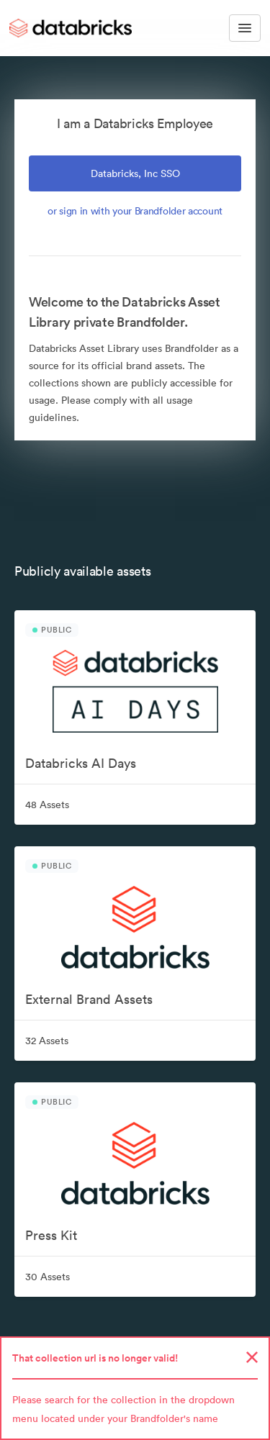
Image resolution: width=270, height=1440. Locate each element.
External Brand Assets (89, 999)
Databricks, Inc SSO (135, 173)
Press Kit (51, 1235)
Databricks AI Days (80, 763)
